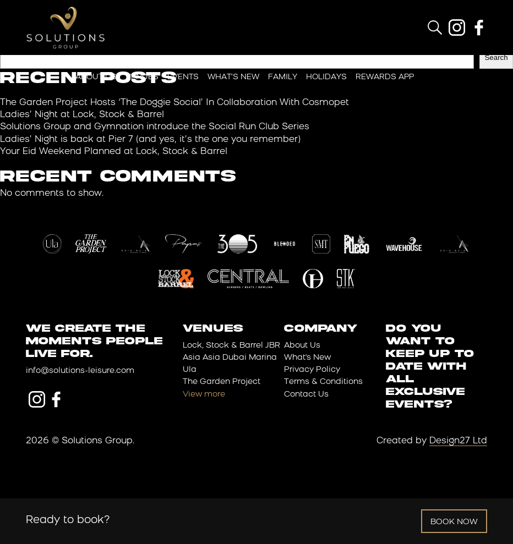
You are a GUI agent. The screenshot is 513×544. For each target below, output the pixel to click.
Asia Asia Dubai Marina (230, 358)
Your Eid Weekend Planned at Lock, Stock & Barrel (113, 151)
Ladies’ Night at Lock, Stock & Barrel (82, 115)
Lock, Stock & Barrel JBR (231, 346)
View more (204, 395)
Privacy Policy (312, 370)
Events (183, 77)
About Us (96, 77)
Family (282, 77)
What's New (307, 358)
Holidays (326, 77)
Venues (142, 77)
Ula (190, 370)
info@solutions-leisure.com (80, 371)
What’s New (233, 77)
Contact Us (306, 395)
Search (495, 57)
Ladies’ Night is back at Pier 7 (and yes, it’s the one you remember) (150, 139)
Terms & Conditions (323, 382)
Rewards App (385, 77)
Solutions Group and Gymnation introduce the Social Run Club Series (154, 127)
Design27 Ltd (458, 441)
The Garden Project (221, 382)
